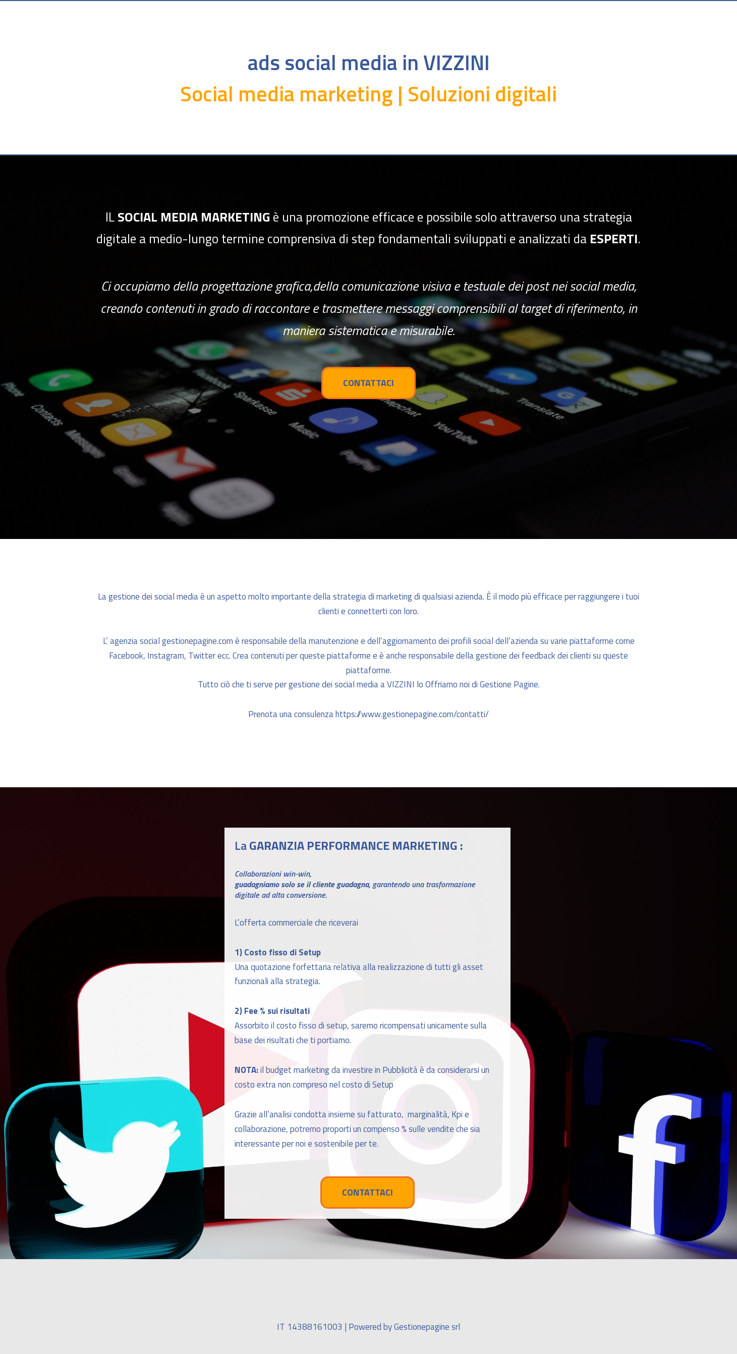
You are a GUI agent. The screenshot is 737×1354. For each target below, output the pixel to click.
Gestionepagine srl (427, 1326)
